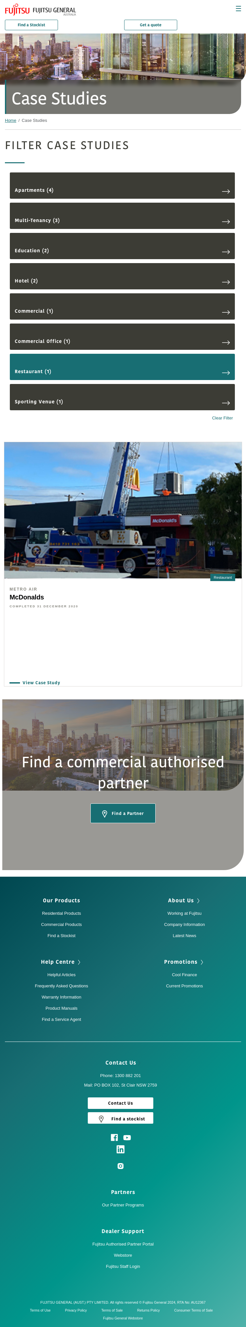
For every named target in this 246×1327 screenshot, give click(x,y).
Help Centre (61, 962)
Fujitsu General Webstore (123, 1318)
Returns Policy (150, 1310)
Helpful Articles (61, 974)
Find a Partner (122, 813)
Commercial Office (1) (122, 341)
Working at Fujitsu (184, 913)
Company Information (184, 924)
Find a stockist (120, 1119)
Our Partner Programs (123, 1205)
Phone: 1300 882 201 (120, 1075)
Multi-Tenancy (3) (122, 220)
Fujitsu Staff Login (123, 1266)
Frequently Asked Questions (61, 985)
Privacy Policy (77, 1310)
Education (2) (122, 250)
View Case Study (39, 683)
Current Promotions (184, 985)
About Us (184, 900)
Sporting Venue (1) (122, 401)
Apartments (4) (122, 190)
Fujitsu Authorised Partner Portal (123, 1244)
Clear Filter (222, 418)
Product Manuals (62, 1008)
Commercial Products (61, 924)
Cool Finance (184, 974)
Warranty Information (61, 997)
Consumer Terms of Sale (195, 1310)
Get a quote (150, 25)
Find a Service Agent (61, 1019)
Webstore (123, 1255)
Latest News (184, 935)
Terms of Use (42, 1310)
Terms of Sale (113, 1310)
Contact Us (123, 1063)
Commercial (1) (122, 311)
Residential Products (61, 913)
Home (10, 120)
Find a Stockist (31, 25)
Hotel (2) (122, 281)
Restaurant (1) (122, 371)
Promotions (184, 962)
